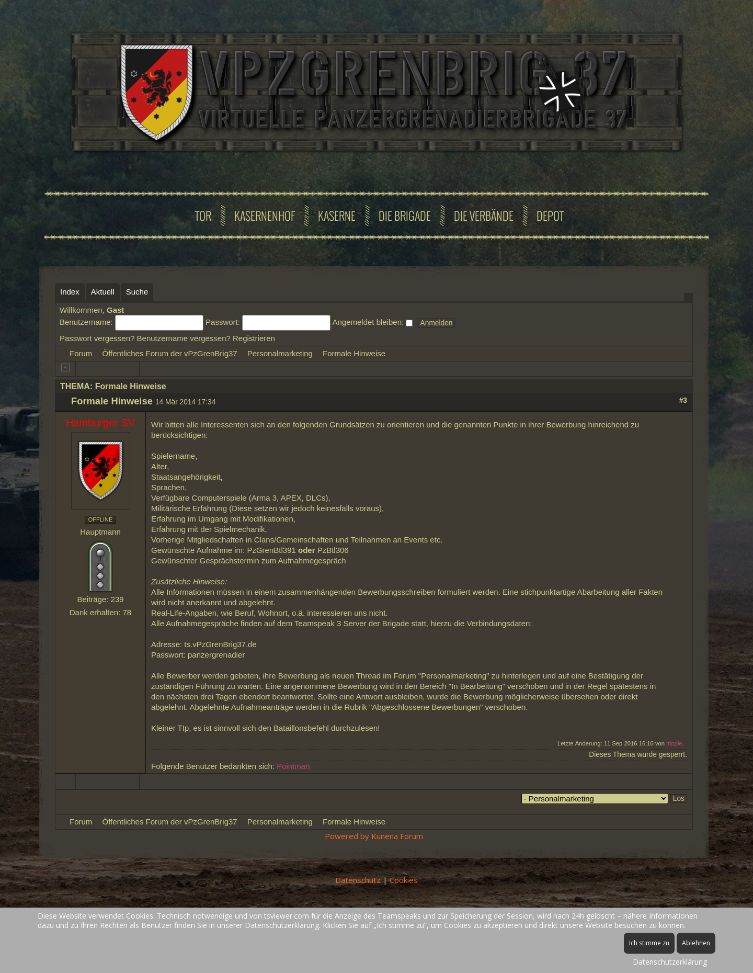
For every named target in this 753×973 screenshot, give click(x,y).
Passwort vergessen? (97, 338)
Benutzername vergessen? (184, 338)
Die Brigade (405, 215)
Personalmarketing (280, 353)
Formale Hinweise (354, 353)
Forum (81, 353)
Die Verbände (484, 215)
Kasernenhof (264, 215)
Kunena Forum (397, 836)
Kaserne (337, 215)
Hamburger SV (100, 422)
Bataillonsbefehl (301, 727)
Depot (550, 215)
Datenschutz (358, 880)
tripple (674, 743)
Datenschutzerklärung (670, 962)
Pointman (293, 766)
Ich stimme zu (649, 942)
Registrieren (254, 338)
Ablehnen (696, 942)
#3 (683, 400)
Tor (203, 215)
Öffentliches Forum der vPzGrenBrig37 (169, 353)
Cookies (404, 880)
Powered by (347, 836)
